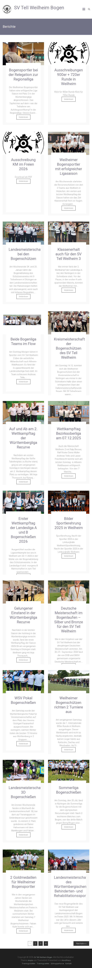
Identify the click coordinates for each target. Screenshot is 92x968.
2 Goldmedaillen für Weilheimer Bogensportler (23, 882)
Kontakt (68, 963)
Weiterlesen (23, 117)
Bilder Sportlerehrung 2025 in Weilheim (69, 523)
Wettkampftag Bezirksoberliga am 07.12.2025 (68, 433)
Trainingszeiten (43, 963)
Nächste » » (81, 943)
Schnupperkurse (57, 963)
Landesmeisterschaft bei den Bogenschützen (26, 254)
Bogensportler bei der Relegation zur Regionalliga (23, 74)
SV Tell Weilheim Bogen (39, 7)
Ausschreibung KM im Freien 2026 (23, 164)
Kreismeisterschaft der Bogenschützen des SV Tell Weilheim (69, 348)
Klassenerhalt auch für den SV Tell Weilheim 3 (69, 254)
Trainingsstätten (28, 963)
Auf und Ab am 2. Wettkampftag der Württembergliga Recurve (23, 438)
